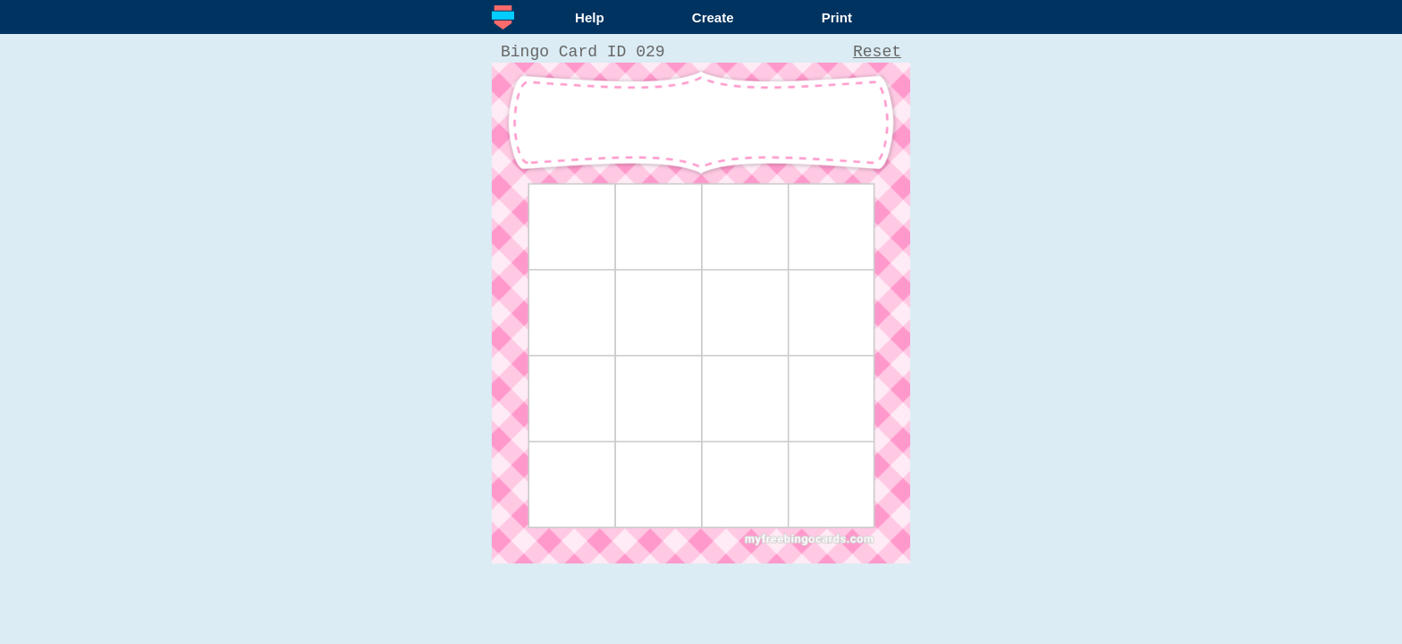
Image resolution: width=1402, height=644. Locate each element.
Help (589, 17)
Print (837, 17)
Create (713, 17)
